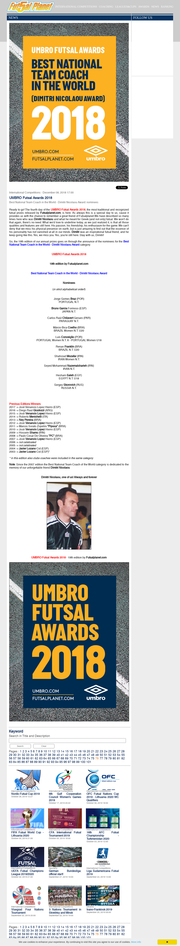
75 (92, 758)
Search (20, 746)
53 (114, 755)
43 (71, 755)
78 (105, 758)
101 (88, 762)
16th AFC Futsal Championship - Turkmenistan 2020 (103, 835)
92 (48, 762)
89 (35, 762)
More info (136, 942)
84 (14, 762)
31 (19, 755)
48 (92, 755)
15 (67, 751)
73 (84, 758)
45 (79, 755)
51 (105, 755)
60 (27, 758)
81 (118, 758)
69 (66, 758)
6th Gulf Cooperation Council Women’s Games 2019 (65, 797)
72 (79, 758)
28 (123, 751)
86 (23, 762)
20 (88, 751)
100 (82, 762)
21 (92, 751)
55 (123, 755)
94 (56, 762)
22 (97, 751)
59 (23, 758)
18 (80, 751)
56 (10, 758)
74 (88, 758)
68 (62, 758)
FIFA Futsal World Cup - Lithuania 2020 (27, 834)
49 (97, 755)
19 (84, 751)
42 (66, 755)
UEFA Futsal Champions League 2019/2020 (27, 872)
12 (53, 751)
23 (101, 751)
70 (71, 758)
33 (27, 755)
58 (19, 758)
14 (62, 751)
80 (114, 758)
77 (101, 758)
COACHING (106, 6)
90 (40, 762)
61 (32, 758)
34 (32, 755)
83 (10, 762)
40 (58, 755)
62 (36, 758)
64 (45, 758)
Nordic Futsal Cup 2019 (25, 793)
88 (31, 762)
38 (49, 755)
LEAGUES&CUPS (125, 6)
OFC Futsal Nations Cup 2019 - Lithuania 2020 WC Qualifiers (103, 797)
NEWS (155, 6)
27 (118, 751)
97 (69, 762)
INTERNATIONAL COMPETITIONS (76, 6)
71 (75, 758)
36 (41, 755)
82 (123, 758)
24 (105, 751)
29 (10, 755)
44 (75, 755)
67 (58, 758)
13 (58, 751)
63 (41, 758)
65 (49, 758)
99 (77, 762)
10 (45, 751)
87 (27, 762)
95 (61, 762)
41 (62, 755)
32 (23, 755)
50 (101, 755)
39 (53, 755)
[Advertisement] (152, 106)
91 (44, 762)
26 (114, 751)
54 (118, 755)
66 (53, 758)
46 (84, 755)
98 (73, 762)
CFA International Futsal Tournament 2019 (65, 834)
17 (75, 751)
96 (65, 762)
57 (14, 758)
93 (52, 762)
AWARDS (143, 6)
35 (36, 755)
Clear (43, 746)
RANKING (167, 6)
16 (71, 751)
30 (14, 755)
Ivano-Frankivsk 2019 (99, 909)
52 (110, 755)
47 (88, 755)
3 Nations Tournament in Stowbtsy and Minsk (65, 911)
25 (110, 751)
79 (110, 758)
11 (49, 751)
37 (45, 755)
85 (19, 762)
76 (97, 758)
